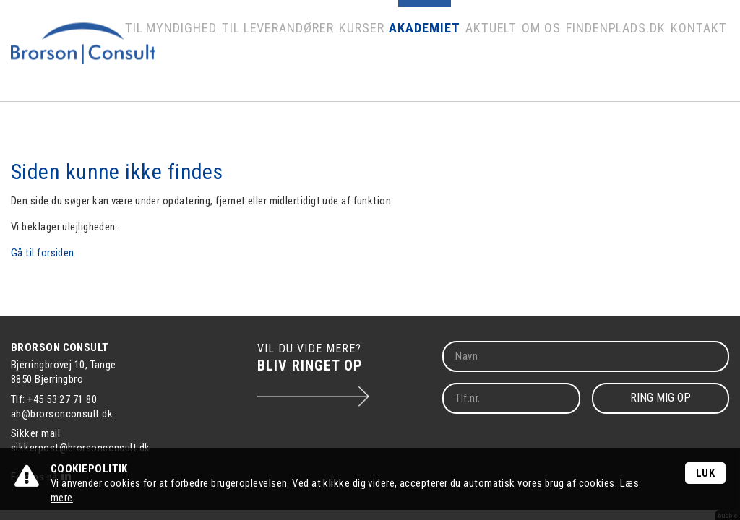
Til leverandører (311, 54)
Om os (556, 54)
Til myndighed (218, 54)
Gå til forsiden (42, 252)
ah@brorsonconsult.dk (62, 413)
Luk (705, 473)
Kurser (388, 54)
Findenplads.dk (626, 54)
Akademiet (447, 54)
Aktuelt (507, 54)
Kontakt (700, 54)
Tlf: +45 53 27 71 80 (54, 399)
